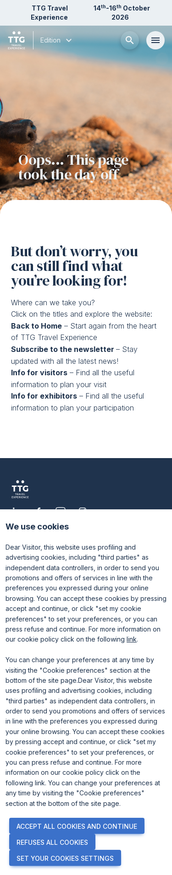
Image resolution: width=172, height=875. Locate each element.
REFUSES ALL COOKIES (52, 842)
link (132, 639)
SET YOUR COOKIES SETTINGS (65, 858)
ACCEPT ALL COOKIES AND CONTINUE (77, 826)
